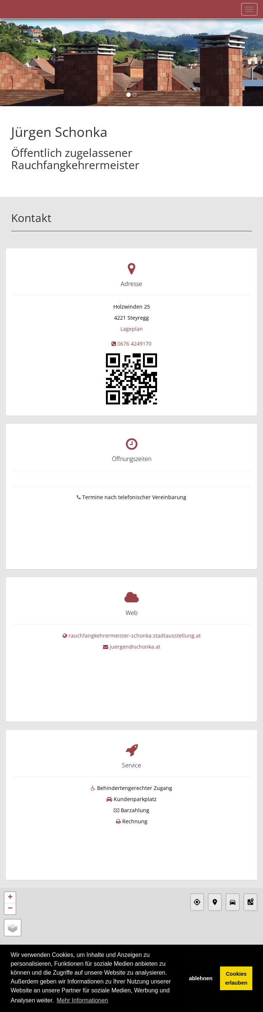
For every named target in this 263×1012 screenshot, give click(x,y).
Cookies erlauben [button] (236, 978)
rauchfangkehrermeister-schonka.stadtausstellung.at (135, 621)
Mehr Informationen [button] (82, 1000)
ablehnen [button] (200, 978)
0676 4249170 (134, 343)
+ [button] (10, 859)
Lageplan (131, 328)
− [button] (10, 870)
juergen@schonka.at (135, 632)
